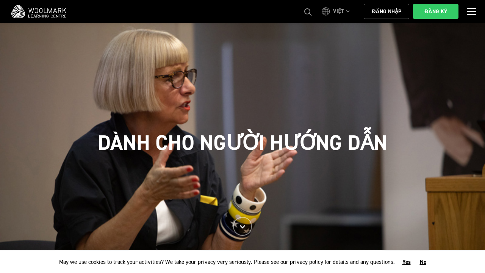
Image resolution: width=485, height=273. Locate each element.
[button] (337, 11)
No (423, 262)
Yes (406, 262)
